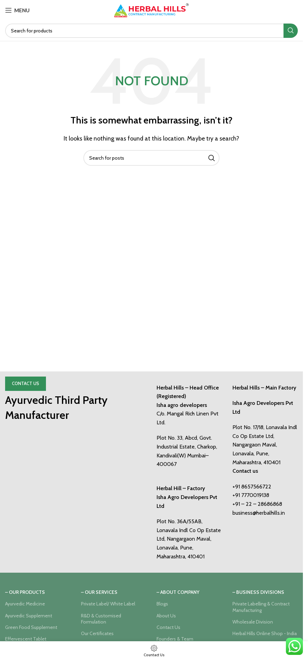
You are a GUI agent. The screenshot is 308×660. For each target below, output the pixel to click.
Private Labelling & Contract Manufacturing (261, 607)
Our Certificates (97, 633)
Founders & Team (175, 639)
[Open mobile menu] (17, 10)
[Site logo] (151, 9)
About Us (166, 616)
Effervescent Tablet (25, 639)
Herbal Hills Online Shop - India (264, 633)
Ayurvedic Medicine (25, 604)
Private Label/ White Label (108, 604)
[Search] (151, 31)
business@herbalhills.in (258, 513)
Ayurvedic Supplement (28, 616)
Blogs (162, 604)
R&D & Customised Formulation (101, 619)
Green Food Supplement (31, 627)
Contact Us (25, 383)
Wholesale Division (252, 622)
